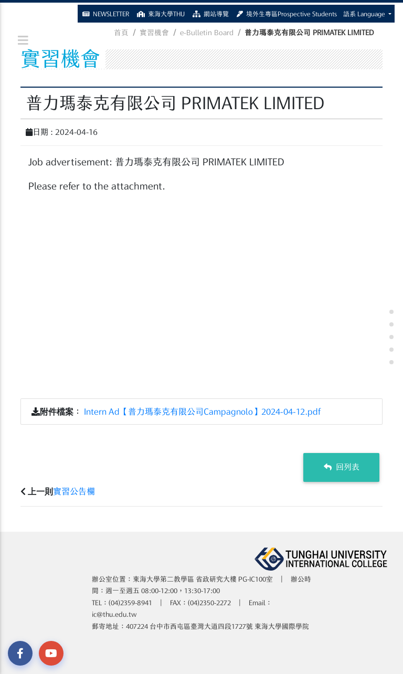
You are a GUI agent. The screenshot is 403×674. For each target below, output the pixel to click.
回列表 (341, 467)
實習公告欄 (74, 491)
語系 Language (365, 11)
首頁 (121, 32)
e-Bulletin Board (207, 32)
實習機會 (154, 32)
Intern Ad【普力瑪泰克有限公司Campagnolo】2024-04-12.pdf (202, 411)
